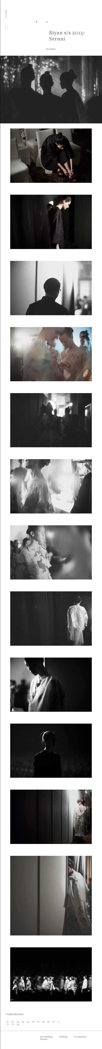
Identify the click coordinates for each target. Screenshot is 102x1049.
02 (13, 1022)
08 (43, 1022)
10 (53, 1022)
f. (6, 108)
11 (59, 1022)
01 (7, 1022)
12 (8, 1024)
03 (18, 1022)
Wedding (63, 1037)
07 (38, 1022)
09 (48, 1022)
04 (23, 1022)
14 (47, 22)
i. (6, 112)
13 (13, 1024)
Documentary (80, 1037)
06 (33, 1022)
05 (28, 1022)
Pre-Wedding (46, 1037)
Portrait (44, 1039)
